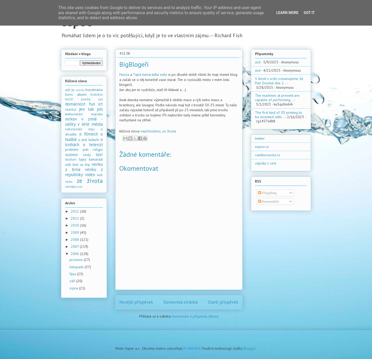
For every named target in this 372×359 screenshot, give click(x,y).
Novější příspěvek (136, 302)
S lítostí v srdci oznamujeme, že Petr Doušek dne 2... (279, 80)
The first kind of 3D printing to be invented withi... (278, 114)
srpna (74, 288)
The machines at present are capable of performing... (277, 97)
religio (98, 149)
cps (100, 99)
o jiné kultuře (88, 139)
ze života (169, 131)
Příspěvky (267, 193)
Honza (124, 74)
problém (72, 149)
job (100, 109)
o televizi (93, 144)
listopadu (77, 267)
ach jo (69, 89)
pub (86, 149)
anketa (80, 90)
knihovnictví (74, 114)
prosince (76, 259)
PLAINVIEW (191, 348)
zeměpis (71, 186)
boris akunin (76, 94)
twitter (260, 138)
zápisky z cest (265, 163)
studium (70, 159)
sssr (99, 154)
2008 (75, 239)
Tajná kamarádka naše (150, 74)
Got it (309, 13)
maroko (97, 114)
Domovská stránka (180, 302)
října (73, 274)
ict (100, 104)
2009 (75, 232)
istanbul (70, 109)
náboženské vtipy (80, 129)
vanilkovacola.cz (267, 155)
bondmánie (94, 89)
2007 (75, 246)
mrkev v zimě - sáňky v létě (84, 121)
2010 (75, 225)
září (72, 281)
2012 (75, 211)
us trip (85, 164)
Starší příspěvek (223, 302)
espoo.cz (262, 146)
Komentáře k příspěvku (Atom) (195, 316)
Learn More (287, 13)
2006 (75, 253)
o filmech (88, 134)
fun (92, 104)
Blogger (249, 348)
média (97, 124)
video (90, 174)
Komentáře (268, 201)
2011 (75, 218)
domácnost (75, 104)
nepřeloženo (151, 131)
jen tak (86, 109)
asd (257, 62)
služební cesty (78, 154)
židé (80, 187)
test (75, 164)
